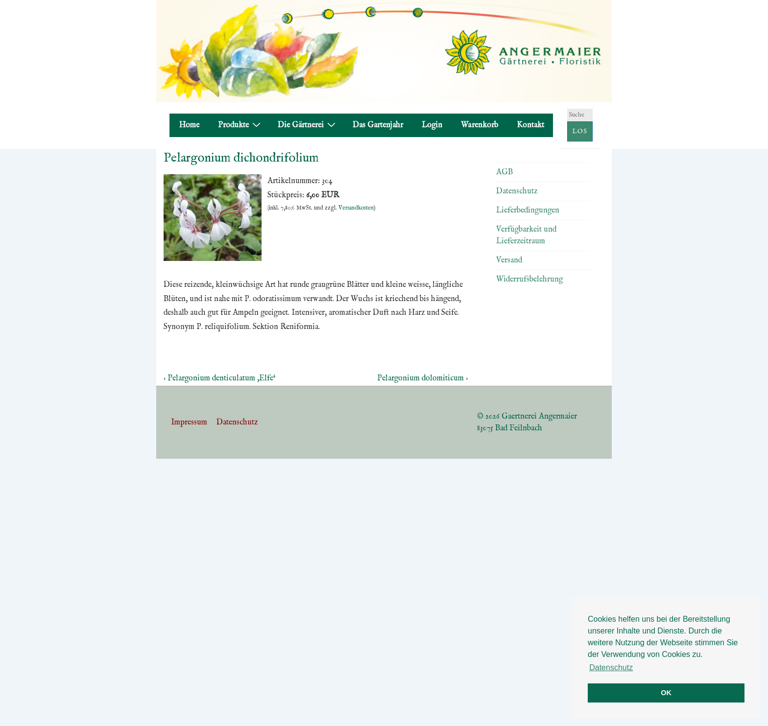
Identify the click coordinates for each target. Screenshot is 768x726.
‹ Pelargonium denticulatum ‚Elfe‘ (219, 378)
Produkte (240, 125)
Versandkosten (356, 207)
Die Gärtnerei (308, 125)
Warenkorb (479, 125)
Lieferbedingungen (527, 210)
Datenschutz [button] (611, 667)
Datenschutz (516, 191)
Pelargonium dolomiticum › (422, 378)
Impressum (189, 422)
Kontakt (530, 125)
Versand (509, 260)
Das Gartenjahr (378, 125)
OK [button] (666, 693)
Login (432, 125)
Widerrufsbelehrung (529, 279)
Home (189, 125)
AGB (504, 172)
